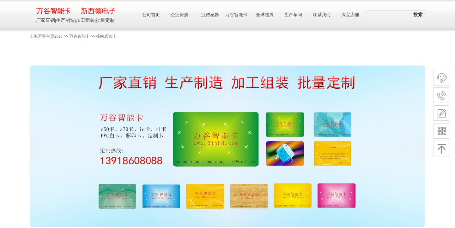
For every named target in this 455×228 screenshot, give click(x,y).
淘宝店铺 (350, 14)
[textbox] (388, 15)
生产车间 (293, 14)
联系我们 (322, 14)
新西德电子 (98, 11)
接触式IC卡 (106, 36)
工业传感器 (208, 14)
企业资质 (179, 14)
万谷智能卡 (79, 36)
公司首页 (151, 14)
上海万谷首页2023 (46, 36)
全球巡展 (265, 14)
